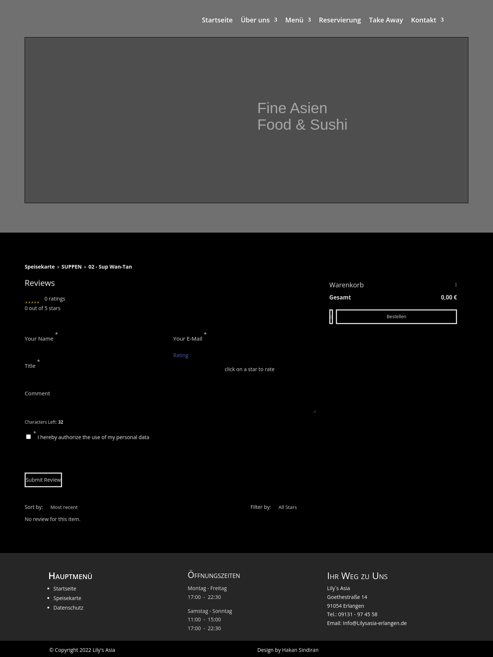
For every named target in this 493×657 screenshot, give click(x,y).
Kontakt (423, 20)
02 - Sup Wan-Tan (110, 266)
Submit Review (43, 479)
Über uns (255, 20)
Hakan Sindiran (300, 649)
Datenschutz (68, 607)
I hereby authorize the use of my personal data (93, 437)
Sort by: (34, 506)
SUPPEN (72, 266)
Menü (294, 20)
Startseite (217, 20)
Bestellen (396, 316)
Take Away (386, 20)
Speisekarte (40, 266)
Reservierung (340, 20)
